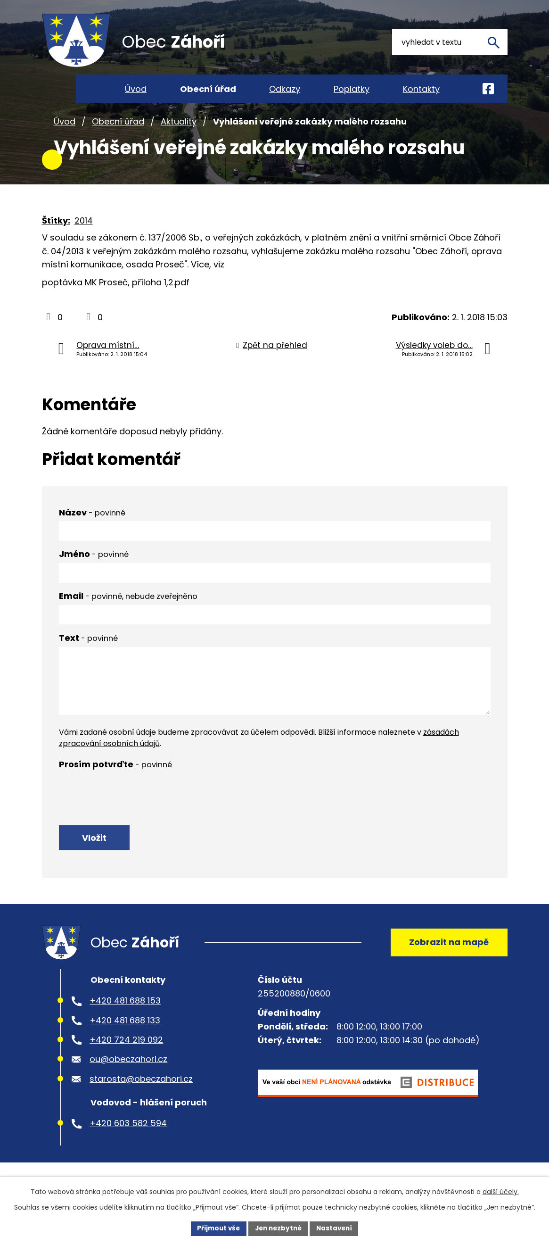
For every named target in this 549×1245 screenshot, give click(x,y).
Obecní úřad (118, 136)
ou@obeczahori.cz (128, 1079)
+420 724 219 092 (126, 1060)
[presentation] (130, 806)
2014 (83, 235)
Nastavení (337, 1228)
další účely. (501, 1191)
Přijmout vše (216, 1228)
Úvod (64, 136)
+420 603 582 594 (128, 1143)
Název (92, 527)
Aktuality (179, 136)
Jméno (94, 569)
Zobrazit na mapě (447, 960)
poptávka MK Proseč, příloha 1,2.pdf (115, 297)
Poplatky (351, 89)
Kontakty (421, 89)
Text (88, 652)
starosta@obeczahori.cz (141, 1099)
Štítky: (56, 235)
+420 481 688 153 (125, 1021)
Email (128, 610)
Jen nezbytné (278, 1228)
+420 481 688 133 (125, 1040)
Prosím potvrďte (115, 779)
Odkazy (284, 89)
